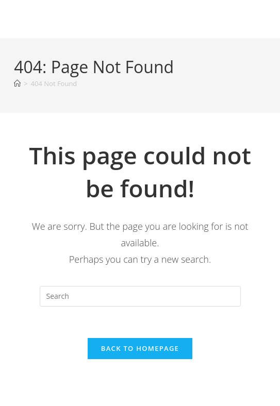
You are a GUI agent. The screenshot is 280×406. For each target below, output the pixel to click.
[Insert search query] (140, 296)
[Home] (17, 83)
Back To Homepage (140, 348)
